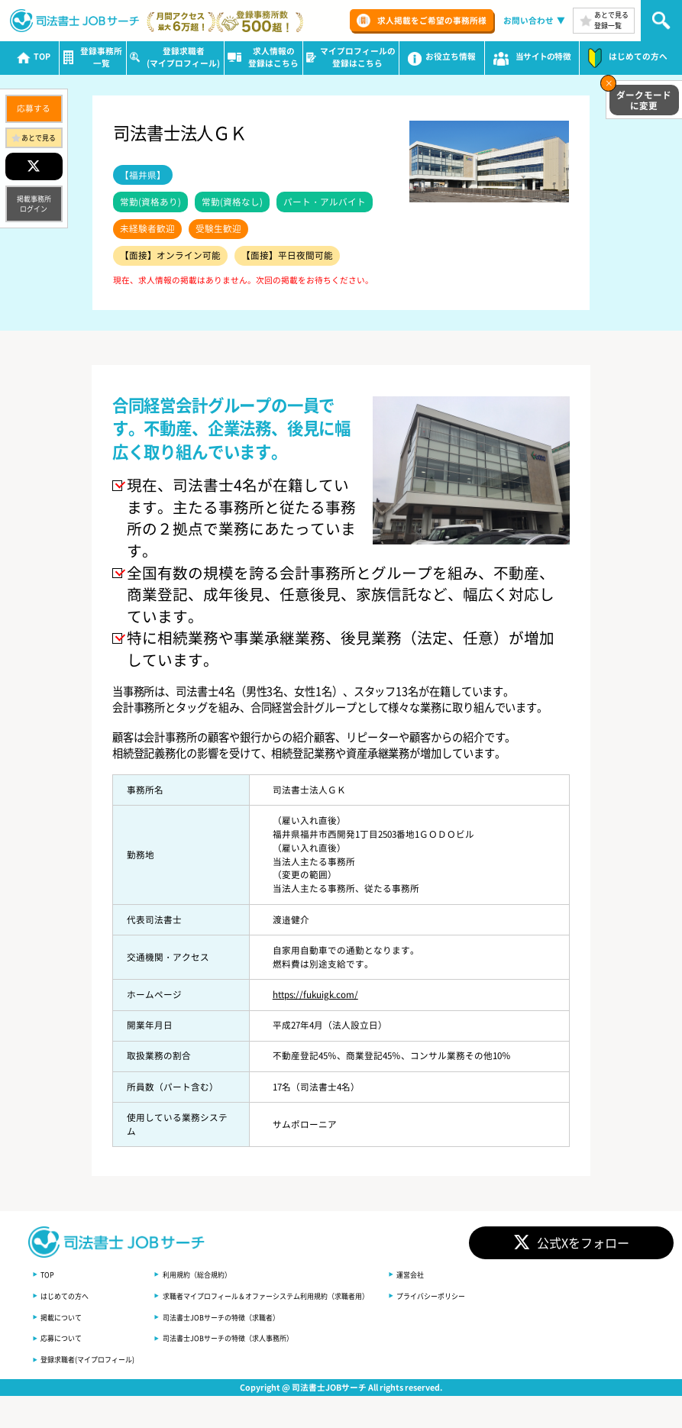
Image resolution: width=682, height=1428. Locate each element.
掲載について (63, 1316)
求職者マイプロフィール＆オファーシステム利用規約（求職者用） (287, 1295)
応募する (33, 108)
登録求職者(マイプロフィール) (92, 1359)
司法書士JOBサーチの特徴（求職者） (237, 1316)
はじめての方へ (67, 1295)
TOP (47, 1274)
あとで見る (38, 138)
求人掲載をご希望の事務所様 (431, 20)
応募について (63, 1338)
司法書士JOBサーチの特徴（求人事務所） (244, 1338)
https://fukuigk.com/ (315, 994)
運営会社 (444, 1274)
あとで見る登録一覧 (611, 20)
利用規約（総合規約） (211, 1274)
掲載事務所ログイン (34, 204)
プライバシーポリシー (467, 1295)
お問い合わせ (528, 20)
